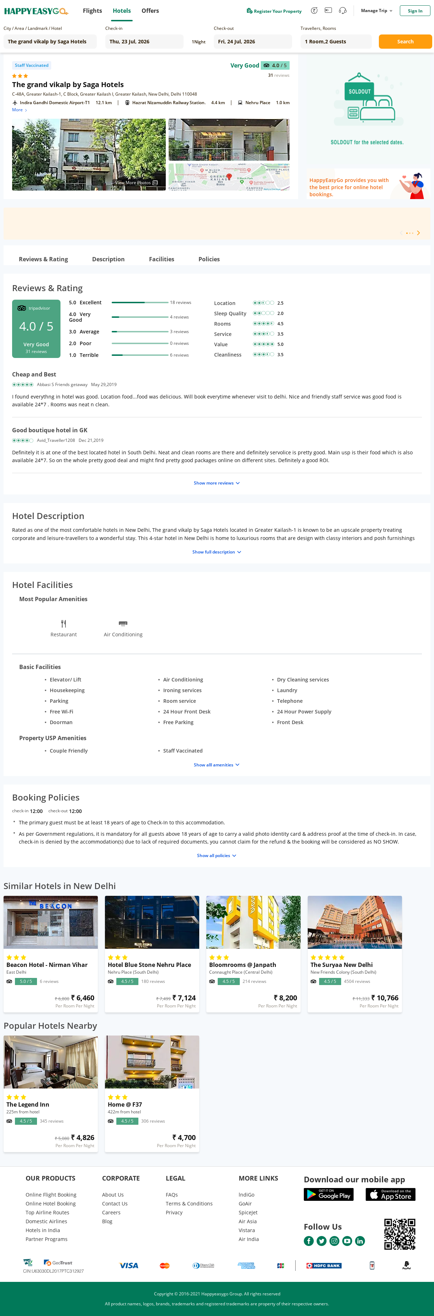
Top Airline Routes (47, 1212)
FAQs (172, 1194)
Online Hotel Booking (51, 1203)
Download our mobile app (354, 1179)
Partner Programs (47, 1239)
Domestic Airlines (46, 1221)
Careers (111, 1212)
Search (405, 41)
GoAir (245, 1203)
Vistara (247, 1230)
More (20, 110)
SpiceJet (248, 1212)
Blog (107, 1221)
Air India (249, 1239)
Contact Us (115, 1203)
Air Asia (248, 1221)
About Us (113, 1194)
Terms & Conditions (189, 1203)
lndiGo (246, 1194)
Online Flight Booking (51, 1194)
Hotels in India (43, 1230)
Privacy (174, 1212)
